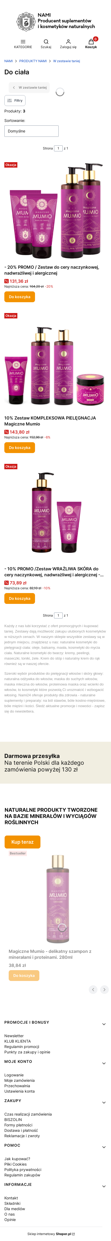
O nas (9, 1214)
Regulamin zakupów (22, 1175)
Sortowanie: (14, 120)
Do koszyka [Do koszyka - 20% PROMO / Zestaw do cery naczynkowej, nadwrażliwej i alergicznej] (19, 296)
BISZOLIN (13, 1119)
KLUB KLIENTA (17, 1041)
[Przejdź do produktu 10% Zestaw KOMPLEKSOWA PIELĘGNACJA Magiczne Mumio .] (55, 362)
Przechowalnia (17, 1085)
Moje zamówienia (19, 1080)
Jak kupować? (17, 1158)
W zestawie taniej (66, 61)
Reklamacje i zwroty (22, 1135)
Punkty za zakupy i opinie (27, 1052)
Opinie (10, 1219)
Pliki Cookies (15, 1164)
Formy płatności (18, 1125)
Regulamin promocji (21, 1046)
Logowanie (14, 1075)
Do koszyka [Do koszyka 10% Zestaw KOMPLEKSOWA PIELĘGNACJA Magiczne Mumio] (19, 447)
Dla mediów (14, 1208)
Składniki (12, 1203)
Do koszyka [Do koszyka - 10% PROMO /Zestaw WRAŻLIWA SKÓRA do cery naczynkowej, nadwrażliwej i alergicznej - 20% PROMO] (19, 598)
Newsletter (14, 1035)
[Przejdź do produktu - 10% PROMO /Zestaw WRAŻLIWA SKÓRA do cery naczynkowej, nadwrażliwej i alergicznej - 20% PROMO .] (55, 513)
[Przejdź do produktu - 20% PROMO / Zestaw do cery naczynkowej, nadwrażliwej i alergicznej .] (55, 211)
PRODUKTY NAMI (33, 61)
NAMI (8, 61)
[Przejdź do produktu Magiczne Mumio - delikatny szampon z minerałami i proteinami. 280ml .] (58, 897)
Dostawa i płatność (21, 1130)
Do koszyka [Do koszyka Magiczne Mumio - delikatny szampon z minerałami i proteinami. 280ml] (24, 975)
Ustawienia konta (19, 1091)
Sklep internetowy (49, 1234)
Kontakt (11, 1198)
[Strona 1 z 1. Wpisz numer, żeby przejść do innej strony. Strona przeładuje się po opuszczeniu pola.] (58, 148)
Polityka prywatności (22, 1169)
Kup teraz (22, 842)
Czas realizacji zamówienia (28, 1114)
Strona (48, 148)
